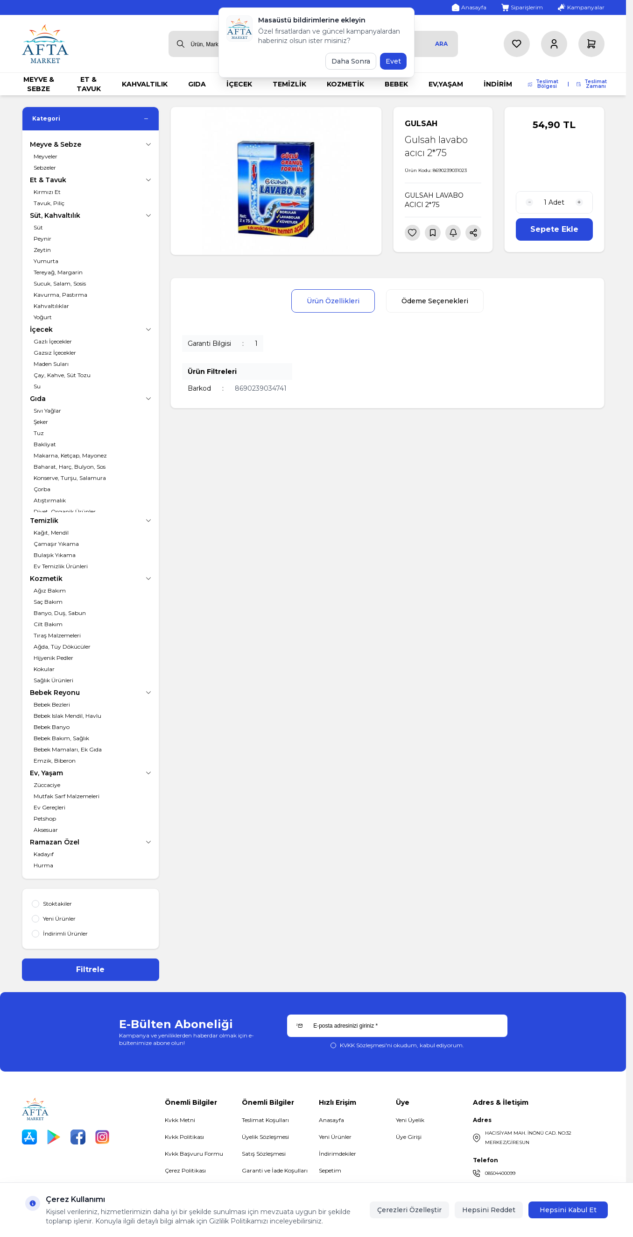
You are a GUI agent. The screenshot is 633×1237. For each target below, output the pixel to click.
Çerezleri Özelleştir (409, 1210)
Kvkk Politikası (184, 1136)
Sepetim (330, 1170)
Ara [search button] (441, 43)
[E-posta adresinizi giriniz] (397, 1026)
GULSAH (421, 123)
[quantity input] (554, 202)
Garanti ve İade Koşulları (275, 1170)
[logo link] (45, 43)
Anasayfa (331, 1119)
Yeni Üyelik (410, 1119)
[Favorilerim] (517, 44)
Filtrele (90, 969)
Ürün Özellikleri (333, 301)
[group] (276, 181)
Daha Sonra (350, 61)
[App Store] (29, 1137)
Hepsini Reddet (488, 1210)
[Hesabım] (554, 44)
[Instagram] (102, 1137)
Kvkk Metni (180, 1119)
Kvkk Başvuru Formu (194, 1153)
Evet (393, 61)
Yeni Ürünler (335, 1136)
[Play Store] (53, 1137)
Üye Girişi (409, 1136)
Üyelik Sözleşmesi (265, 1136)
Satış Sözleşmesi (264, 1153)
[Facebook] (77, 1137)
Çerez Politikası (185, 1170)
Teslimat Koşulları (265, 1119)
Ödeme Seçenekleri (434, 301)
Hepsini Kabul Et (568, 1210)
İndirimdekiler (337, 1153)
